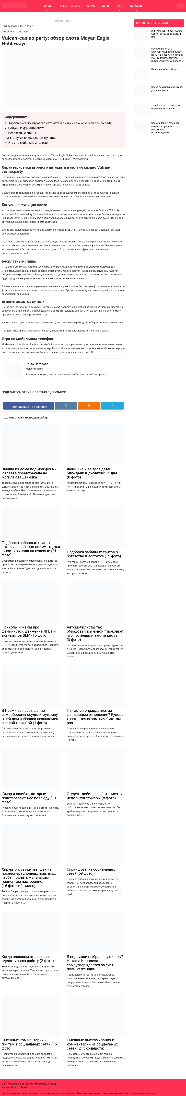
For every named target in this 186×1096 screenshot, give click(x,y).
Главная (59, 21)
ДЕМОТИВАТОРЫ (70, 5)
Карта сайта (9, 1087)
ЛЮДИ (119, 5)
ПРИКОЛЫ (47, 5)
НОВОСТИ (136, 5)
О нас (24, 1087)
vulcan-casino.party (101, 155)
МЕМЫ (91, 5)
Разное (68, 21)
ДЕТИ (105, 5)
